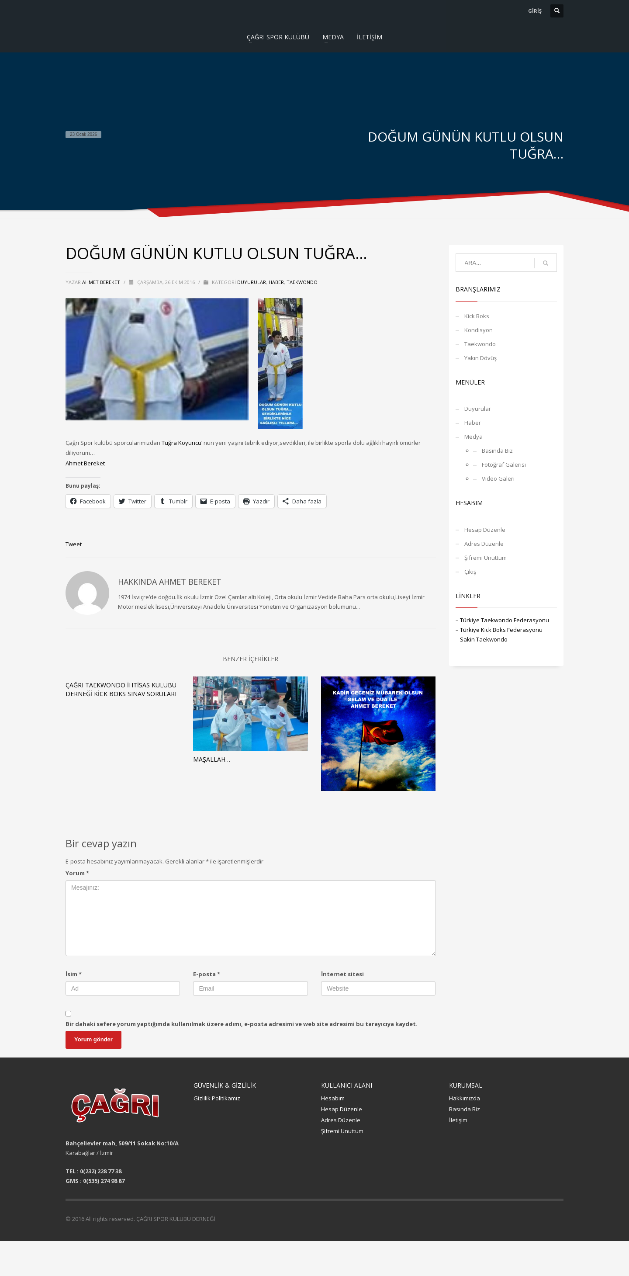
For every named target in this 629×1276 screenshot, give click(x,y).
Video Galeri (498, 478)
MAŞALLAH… (211, 759)
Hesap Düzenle (484, 530)
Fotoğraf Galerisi (504, 464)
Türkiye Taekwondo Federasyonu (504, 620)
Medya (473, 436)
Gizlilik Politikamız (217, 1098)
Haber (276, 282)
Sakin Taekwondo (484, 639)
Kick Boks (476, 316)
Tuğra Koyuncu (181, 443)
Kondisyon (478, 330)
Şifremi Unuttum (485, 558)
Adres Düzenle (484, 544)
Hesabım (333, 1098)
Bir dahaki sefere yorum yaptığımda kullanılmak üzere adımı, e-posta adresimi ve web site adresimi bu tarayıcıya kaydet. (242, 1024)
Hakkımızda (464, 1098)
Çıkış (470, 572)
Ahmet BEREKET (101, 282)
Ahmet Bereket (85, 463)
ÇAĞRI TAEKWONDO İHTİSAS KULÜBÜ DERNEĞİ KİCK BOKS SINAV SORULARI (121, 689)
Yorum (77, 873)
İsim (74, 974)
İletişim (458, 1120)
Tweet (74, 544)
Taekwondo (302, 282)
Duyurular (251, 282)
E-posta (206, 974)
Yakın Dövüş (480, 358)
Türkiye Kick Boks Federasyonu (501, 630)
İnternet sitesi (342, 974)
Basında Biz (497, 450)
